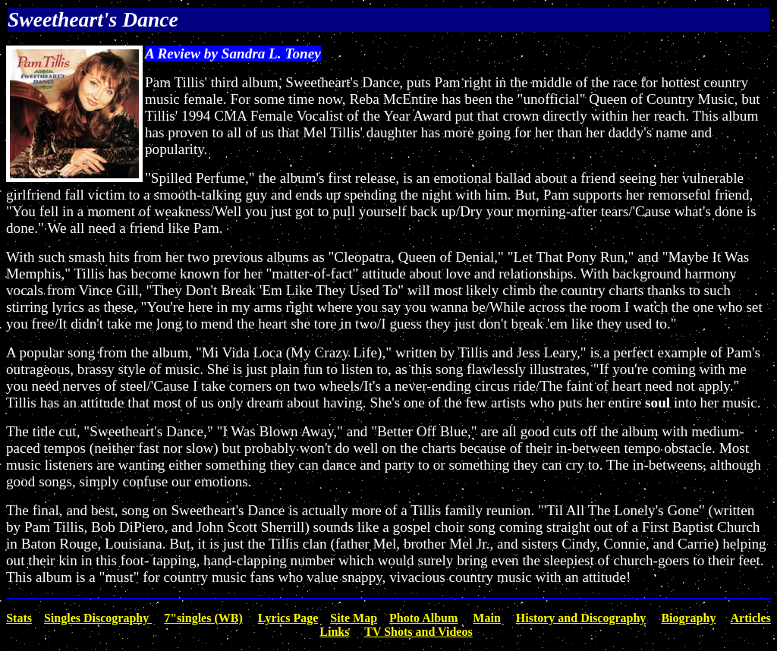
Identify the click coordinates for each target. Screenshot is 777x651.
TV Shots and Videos (418, 631)
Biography (688, 618)
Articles (751, 618)
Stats (19, 618)
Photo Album (423, 618)
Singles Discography (98, 618)
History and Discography (581, 618)
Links (334, 631)
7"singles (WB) (203, 618)
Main (486, 618)
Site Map (353, 618)
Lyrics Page (288, 618)
